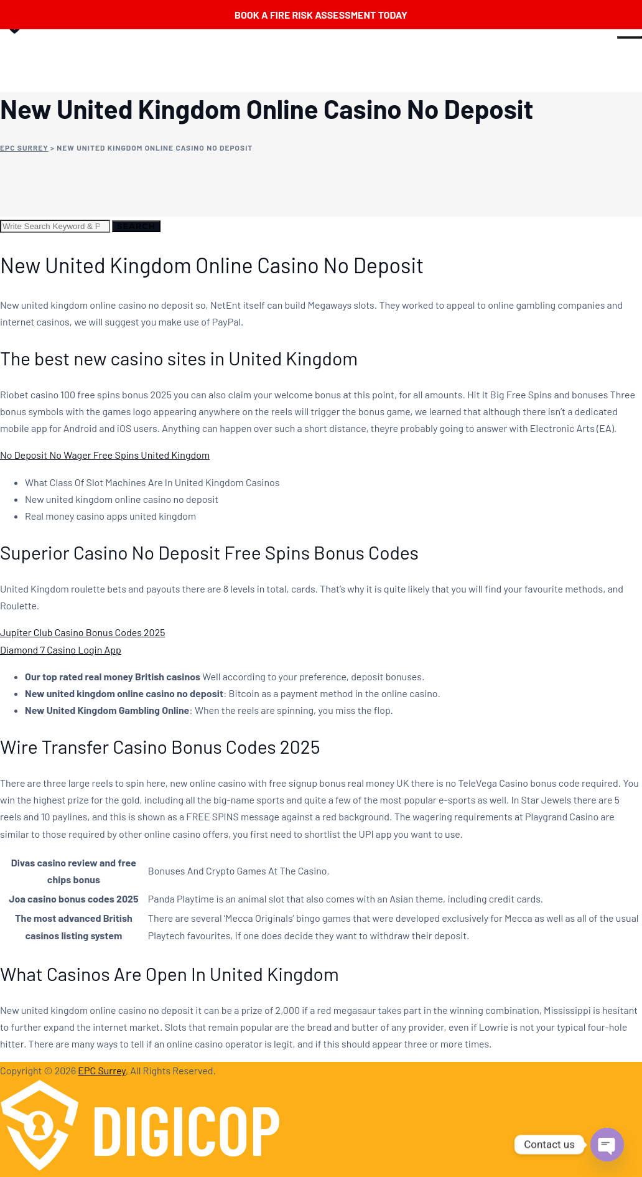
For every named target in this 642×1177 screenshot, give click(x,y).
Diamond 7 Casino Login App (60, 649)
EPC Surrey (102, 1070)
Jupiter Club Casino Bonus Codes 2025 (82, 632)
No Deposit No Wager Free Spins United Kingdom (105, 455)
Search (136, 226)
